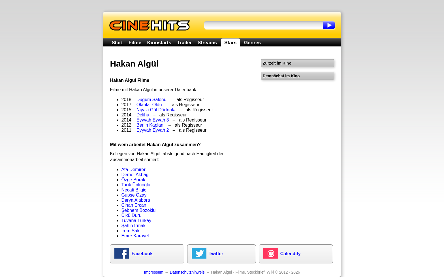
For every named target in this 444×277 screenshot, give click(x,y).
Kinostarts (159, 42)
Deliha (142, 114)
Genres (252, 42)
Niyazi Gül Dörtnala (156, 109)
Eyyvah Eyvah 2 (152, 130)
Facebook (142, 253)
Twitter (216, 253)
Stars (230, 42)
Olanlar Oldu (149, 104)
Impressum (153, 272)
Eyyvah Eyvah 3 (152, 120)
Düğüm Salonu (151, 99)
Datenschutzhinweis (187, 272)
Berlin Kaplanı (150, 125)
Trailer (184, 42)
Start (117, 42)
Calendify (290, 253)
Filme (135, 42)
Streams (207, 42)
